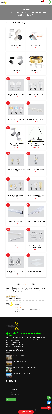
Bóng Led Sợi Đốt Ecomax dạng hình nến (16, 170)
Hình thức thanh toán (13, 392)
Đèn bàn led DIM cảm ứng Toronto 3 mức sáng (36, 144)
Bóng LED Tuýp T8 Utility (16, 221)
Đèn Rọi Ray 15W (36, 46)
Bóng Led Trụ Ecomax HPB (16, 95)
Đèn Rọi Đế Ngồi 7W (16, 70)
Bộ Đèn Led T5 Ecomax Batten (36, 119)
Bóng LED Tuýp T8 (16, 245)
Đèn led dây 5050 (36, 70)
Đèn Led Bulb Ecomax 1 (36, 95)
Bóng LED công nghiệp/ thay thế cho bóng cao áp (15, 272)
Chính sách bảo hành (13, 394)
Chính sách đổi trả (12, 389)
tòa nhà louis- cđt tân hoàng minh (22, 355)
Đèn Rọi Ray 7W (16, 46)
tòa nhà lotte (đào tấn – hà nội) (21, 373)
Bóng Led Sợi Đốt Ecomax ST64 (36, 169)
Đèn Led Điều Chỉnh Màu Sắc (15, 119)
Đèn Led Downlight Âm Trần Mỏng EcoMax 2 (36, 246)
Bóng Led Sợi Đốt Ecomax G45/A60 (15, 196)
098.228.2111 (26, 412)
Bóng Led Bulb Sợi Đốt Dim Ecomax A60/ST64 (36, 196)
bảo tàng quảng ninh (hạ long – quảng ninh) (25, 367)
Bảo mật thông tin (12, 387)
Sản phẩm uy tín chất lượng (15, 23)
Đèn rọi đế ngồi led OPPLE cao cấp (16, 144)
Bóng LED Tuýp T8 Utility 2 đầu (36, 221)
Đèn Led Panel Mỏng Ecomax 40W (36, 272)
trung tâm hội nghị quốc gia (20, 361)
